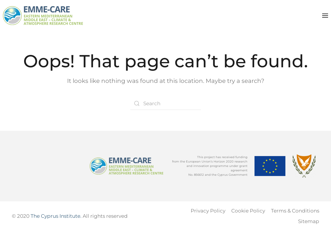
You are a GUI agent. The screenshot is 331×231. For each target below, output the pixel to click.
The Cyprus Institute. (56, 216)
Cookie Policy (248, 211)
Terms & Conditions (295, 211)
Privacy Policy (208, 211)
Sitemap (308, 221)
